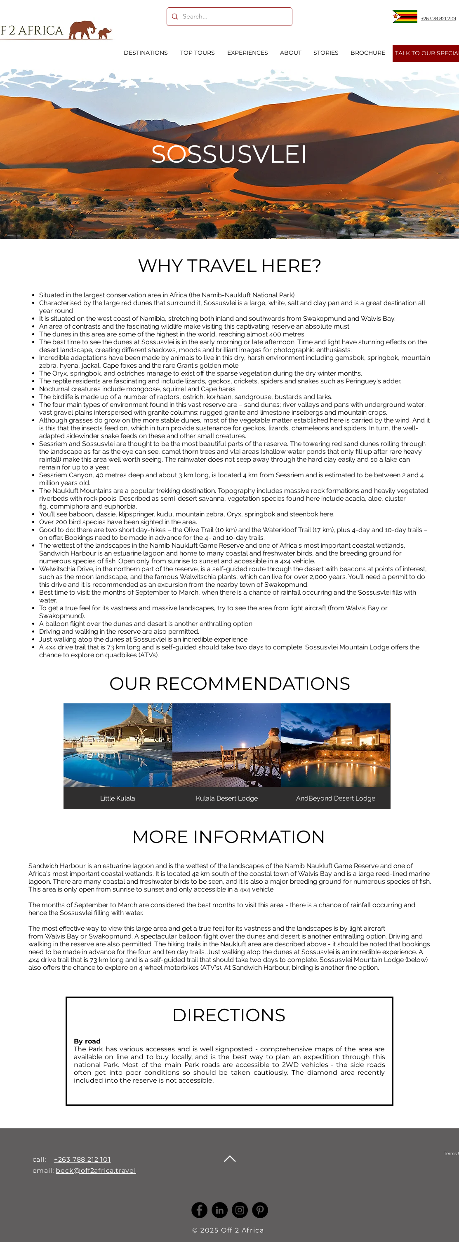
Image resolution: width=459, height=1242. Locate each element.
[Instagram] (240, 1210)
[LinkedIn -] (220, 1210)
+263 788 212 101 (82, 1159)
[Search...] (229, 17)
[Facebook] (199, 1210)
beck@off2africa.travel (96, 1170)
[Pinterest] (260, 1210)
